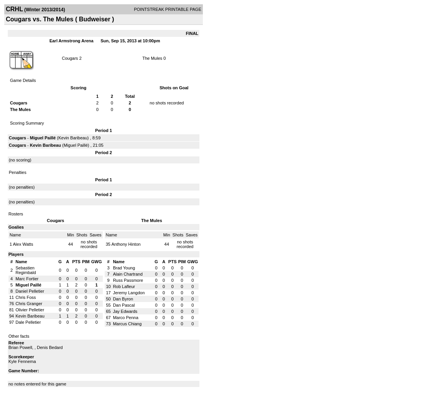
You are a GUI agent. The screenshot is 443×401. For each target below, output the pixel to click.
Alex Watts (23, 244)
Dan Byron (123, 299)
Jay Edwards (125, 311)
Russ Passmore (128, 280)
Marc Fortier (27, 278)
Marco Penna (125, 317)
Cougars (70, 58)
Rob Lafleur (124, 286)
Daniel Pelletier (30, 291)
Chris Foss (26, 297)
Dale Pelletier (28, 322)
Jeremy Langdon (129, 292)
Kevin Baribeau (72, 137)
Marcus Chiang (127, 323)
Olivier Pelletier (30, 309)
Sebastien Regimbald (26, 270)
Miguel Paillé (43, 137)
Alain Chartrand (127, 274)
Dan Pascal (124, 305)
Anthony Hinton (125, 244)
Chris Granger (29, 303)
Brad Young (124, 268)
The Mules (152, 58)
